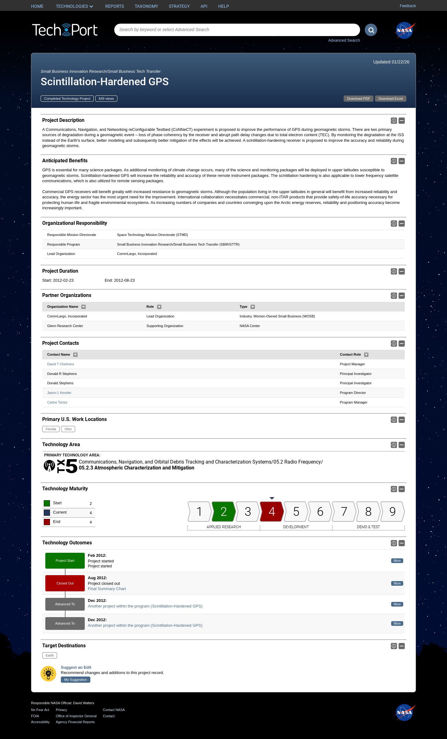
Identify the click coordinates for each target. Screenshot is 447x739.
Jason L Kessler (59, 393)
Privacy (61, 710)
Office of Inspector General (76, 716)
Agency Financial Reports (75, 722)
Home (37, 6)
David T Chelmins (60, 364)
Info (394, 121)
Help (223, 6)
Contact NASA (114, 710)
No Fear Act (40, 710)
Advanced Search (344, 40)
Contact (109, 716)
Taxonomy (146, 6)
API (204, 6)
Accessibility (40, 722)
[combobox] (237, 30)
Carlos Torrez (57, 402)
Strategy (179, 6)
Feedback (408, 6)
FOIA (35, 716)
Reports (114, 6)
